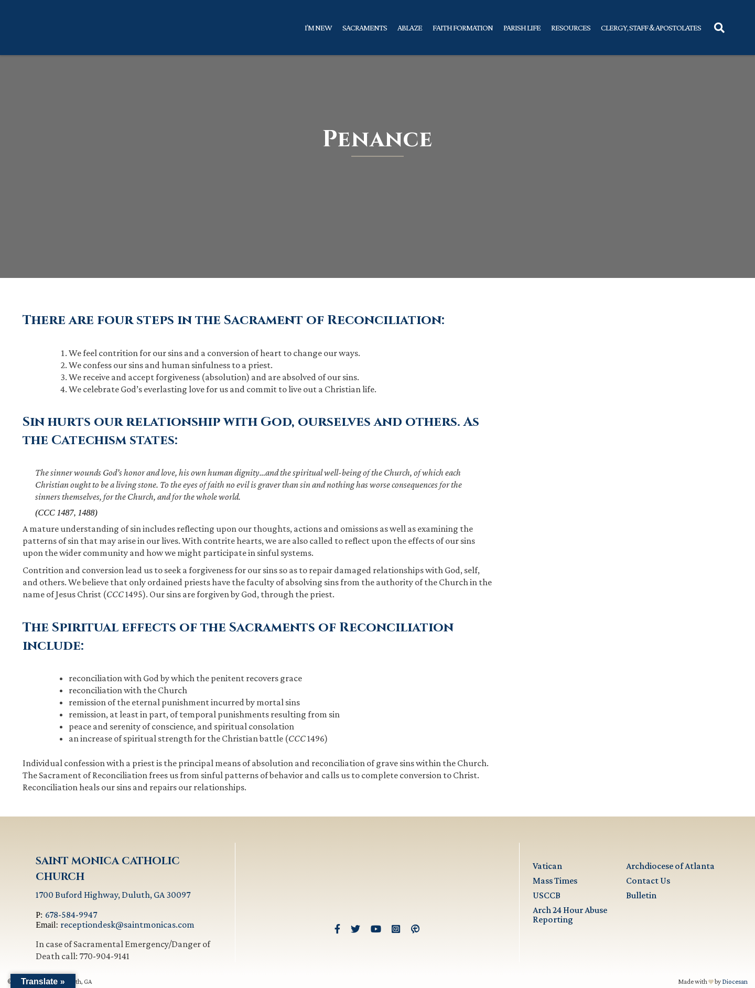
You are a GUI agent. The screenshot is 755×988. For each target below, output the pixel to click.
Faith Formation (463, 27)
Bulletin (641, 895)
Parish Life (522, 27)
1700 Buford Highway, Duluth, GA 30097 (113, 894)
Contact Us (648, 880)
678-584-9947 (71, 914)
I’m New (318, 27)
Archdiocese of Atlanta (670, 866)
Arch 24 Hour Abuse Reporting (570, 914)
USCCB (546, 895)
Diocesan (735, 981)
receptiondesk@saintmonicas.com (127, 924)
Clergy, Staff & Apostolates (651, 27)
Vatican (547, 866)
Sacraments (364, 27)
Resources (570, 27)
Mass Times (555, 880)
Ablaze (409, 27)
